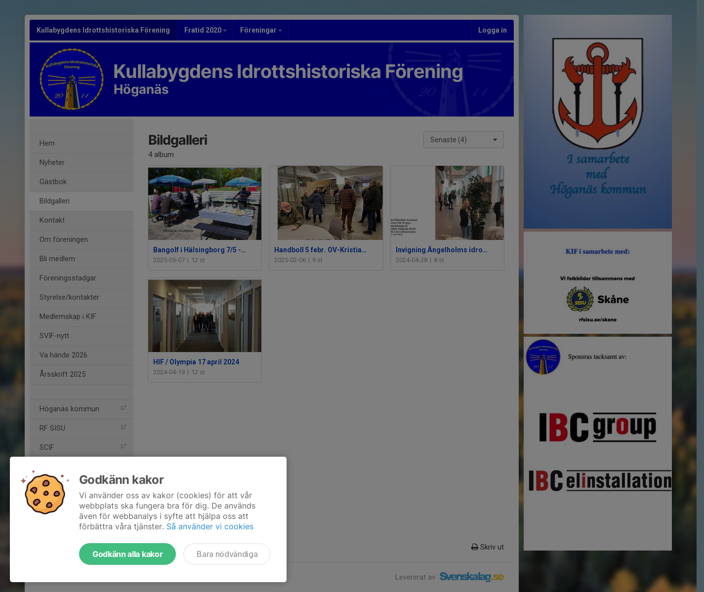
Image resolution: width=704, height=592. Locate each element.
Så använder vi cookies (209, 526)
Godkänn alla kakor (127, 554)
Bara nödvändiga (227, 554)
